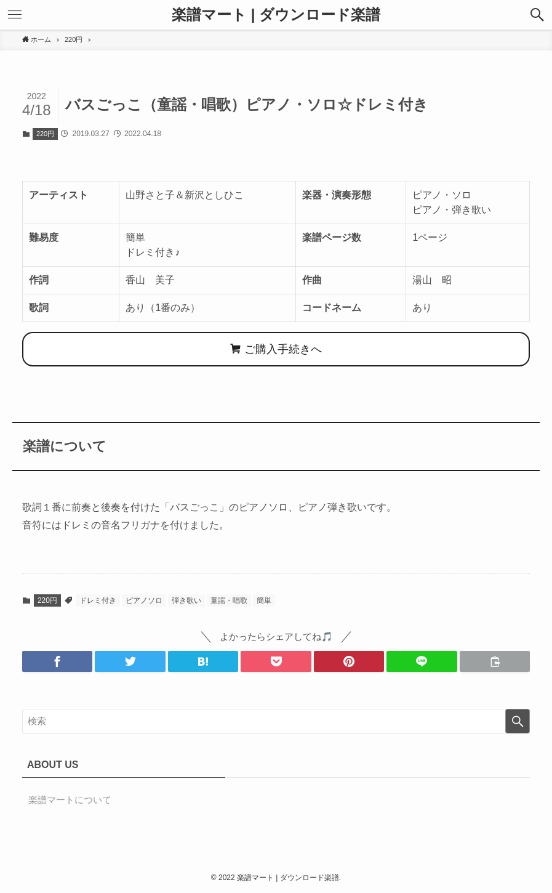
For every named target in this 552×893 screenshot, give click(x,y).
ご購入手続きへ (276, 349)
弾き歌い (186, 600)
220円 (45, 133)
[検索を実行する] (517, 721)
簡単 (264, 600)
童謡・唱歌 (228, 600)
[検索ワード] (276, 721)
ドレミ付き (97, 600)
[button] (537, 15)
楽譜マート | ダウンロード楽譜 (276, 14)
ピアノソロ (144, 600)
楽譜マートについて (69, 799)
